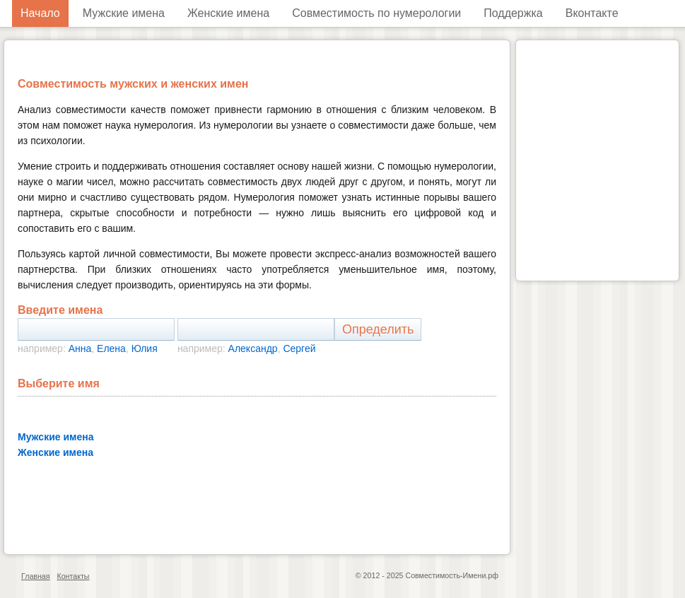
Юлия (144, 348)
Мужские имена (124, 13)
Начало (40, 13)
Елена (111, 348)
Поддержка (513, 13)
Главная (35, 576)
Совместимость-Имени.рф (451, 575)
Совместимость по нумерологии (376, 13)
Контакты (73, 576)
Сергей (299, 348)
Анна (80, 348)
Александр (253, 348)
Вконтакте (592, 13)
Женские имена (228, 13)
